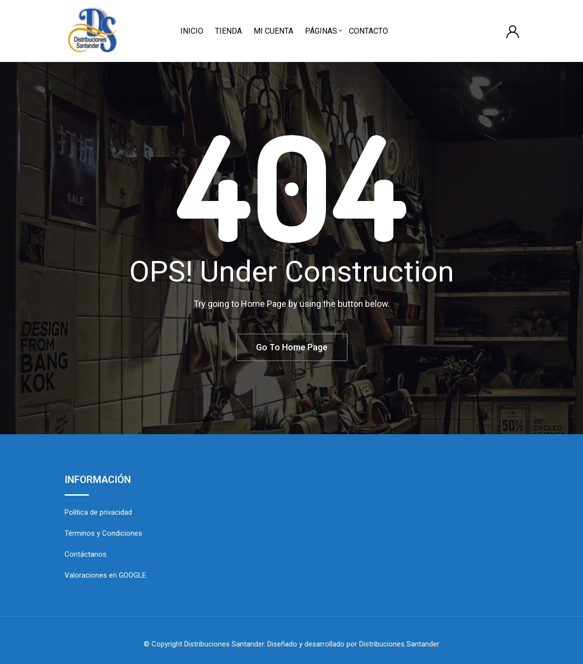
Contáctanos (86, 554)
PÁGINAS (321, 31)
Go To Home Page (291, 347)
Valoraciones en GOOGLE (105, 575)
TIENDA (228, 31)
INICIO (191, 31)
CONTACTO (368, 31)
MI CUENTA (273, 31)
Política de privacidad (98, 512)
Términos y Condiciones (103, 533)
